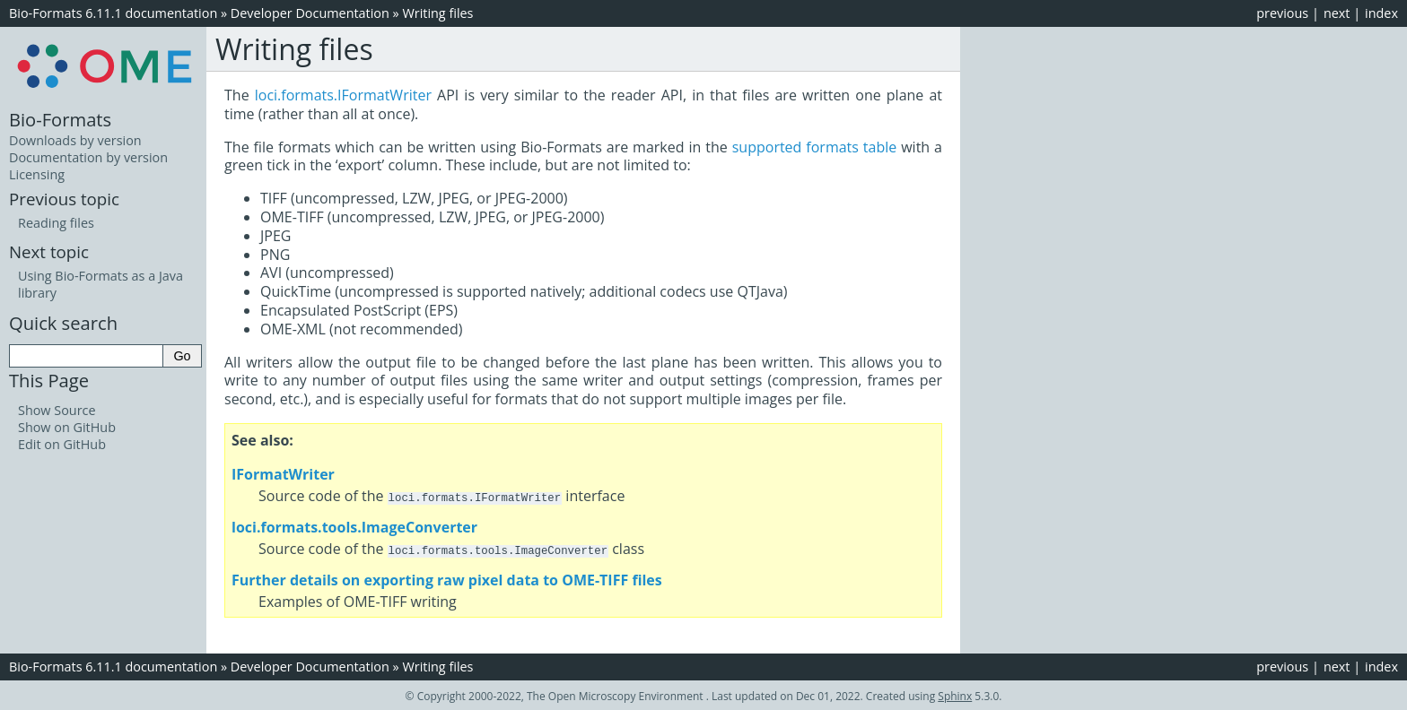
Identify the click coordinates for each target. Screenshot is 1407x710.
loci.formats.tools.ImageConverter (354, 526)
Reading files (56, 222)
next (1337, 13)
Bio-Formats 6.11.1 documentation (113, 13)
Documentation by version (88, 157)
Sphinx (955, 694)
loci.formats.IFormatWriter (343, 95)
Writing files (437, 13)
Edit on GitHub (62, 444)
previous (1282, 13)
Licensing (37, 174)
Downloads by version (75, 140)
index (1381, 13)
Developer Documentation (310, 13)
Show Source (57, 410)
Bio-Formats (60, 119)
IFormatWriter (283, 474)
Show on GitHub (67, 427)
